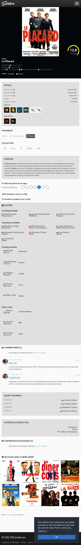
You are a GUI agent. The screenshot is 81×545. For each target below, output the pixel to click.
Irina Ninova (64, 232)
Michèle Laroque (11, 226)
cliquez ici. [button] (42, 531)
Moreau (4, 240)
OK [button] (56, 537)
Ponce (21, 285)
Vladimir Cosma (70, 407)
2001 (4, 59)
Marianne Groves (10, 263)
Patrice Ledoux (70, 411)
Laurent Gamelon (8, 323)
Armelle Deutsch (8, 334)
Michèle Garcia (8, 251)
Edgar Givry (11, 295)
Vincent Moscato (8, 285)
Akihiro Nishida (8, 312)
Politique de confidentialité (10, 542)
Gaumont (72, 427)
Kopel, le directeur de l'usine (66, 228)
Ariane (21, 334)
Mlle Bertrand (6, 228)
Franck (31, 234)
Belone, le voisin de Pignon (38, 228)
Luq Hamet (9, 238)
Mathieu (21, 296)
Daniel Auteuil (13, 69)
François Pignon (9, 187)
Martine (59, 234)
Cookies (23, 542)
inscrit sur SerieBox (39, 353)
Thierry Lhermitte (46, 69)
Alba (20, 323)
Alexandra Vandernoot (14, 232)
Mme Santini (23, 251)
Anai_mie (13, 363)
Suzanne (21, 262)
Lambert (21, 274)
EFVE (74, 429)
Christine (5, 234)
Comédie (10, 74)
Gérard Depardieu (29, 69)
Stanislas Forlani (38, 232)
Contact (30, 542)
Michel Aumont (38, 226)
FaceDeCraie (14, 377)
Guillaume (60, 216)
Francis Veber (16, 65)
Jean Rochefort (66, 226)
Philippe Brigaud (8, 274)
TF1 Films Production (67, 432)
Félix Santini (33, 216)
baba (8, 515)
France (19, 74)
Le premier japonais (25, 311)
